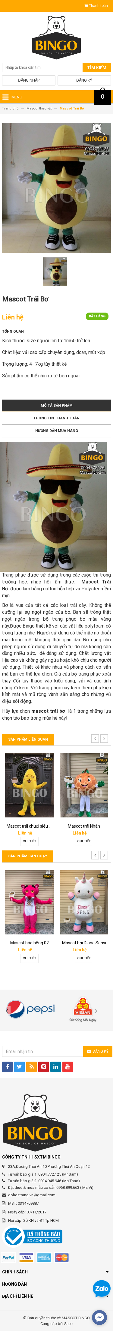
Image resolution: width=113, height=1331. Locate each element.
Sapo (68, 1324)
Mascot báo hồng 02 (29, 942)
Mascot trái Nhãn (84, 826)
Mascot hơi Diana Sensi (84, 942)
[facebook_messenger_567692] (99, 1317)
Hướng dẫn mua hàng (56, 431)
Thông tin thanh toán (56, 418)
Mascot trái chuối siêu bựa (31, 826)
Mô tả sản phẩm (57, 405)
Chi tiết (29, 841)
